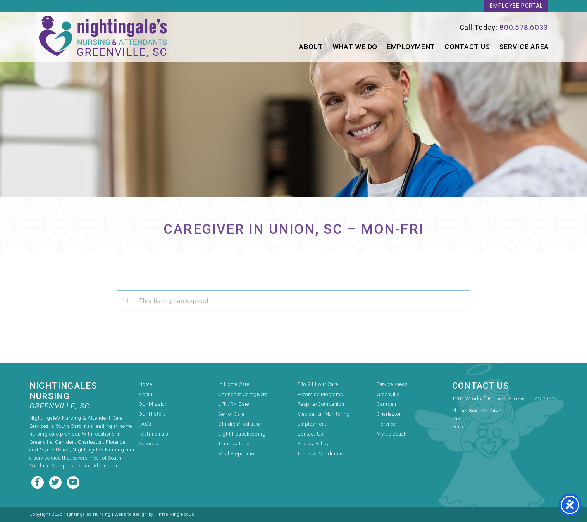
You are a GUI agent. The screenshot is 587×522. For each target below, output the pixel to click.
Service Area (524, 47)
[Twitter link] (56, 481)
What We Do (354, 47)
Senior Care (231, 414)
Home (145, 384)
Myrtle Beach (392, 434)
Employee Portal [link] (516, 6)
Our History (152, 414)
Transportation (235, 443)
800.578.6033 (523, 27)
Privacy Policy (313, 443)
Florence (386, 424)
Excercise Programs (320, 394)
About (311, 47)
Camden (386, 404)
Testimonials (154, 434)
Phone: (460, 410)
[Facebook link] (38, 481)
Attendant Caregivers (243, 394)
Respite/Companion (320, 404)
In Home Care (234, 384)
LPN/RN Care (233, 404)
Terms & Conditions (320, 454)
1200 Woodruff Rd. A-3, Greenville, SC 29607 (505, 398)
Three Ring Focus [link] (175, 514)
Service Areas (392, 384)
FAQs (145, 424)
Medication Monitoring (323, 414)
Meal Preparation (237, 454)
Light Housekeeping (242, 434)
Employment (411, 47)
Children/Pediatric (239, 424)
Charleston (389, 414)
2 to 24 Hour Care (317, 384)
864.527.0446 (485, 410)
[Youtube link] (73, 481)
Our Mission (153, 404)
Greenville (388, 394)
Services (148, 443)
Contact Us (467, 47)
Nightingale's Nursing (103, 37)
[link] (430, 27)
